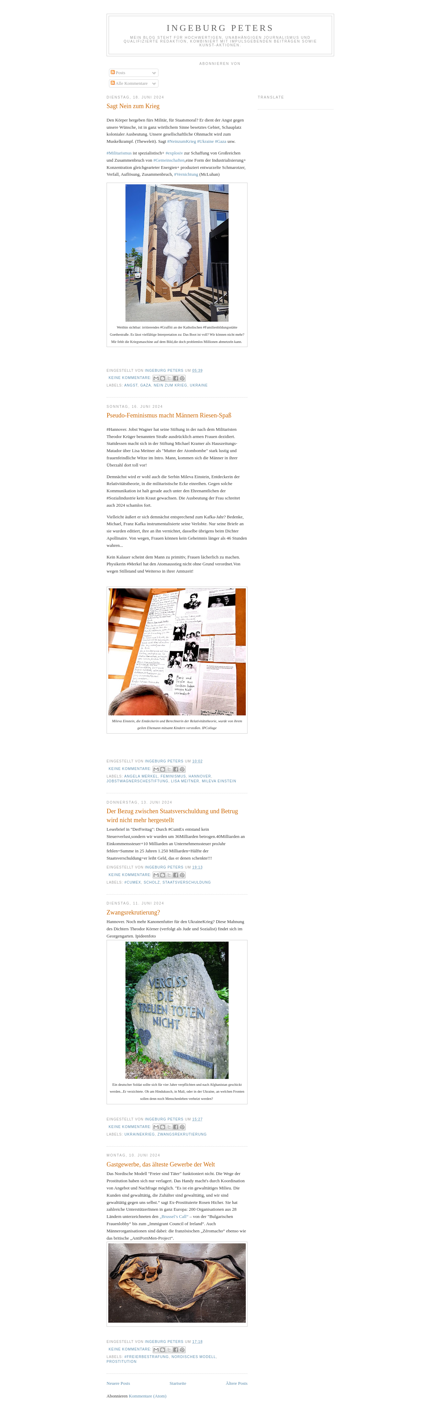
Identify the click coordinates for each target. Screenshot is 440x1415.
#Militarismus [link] (119, 153)
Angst (131, 385)
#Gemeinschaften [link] (169, 160)
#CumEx (132, 882)
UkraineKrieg (139, 1134)
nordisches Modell (194, 1357)
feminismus (173, 776)
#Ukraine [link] (205, 141)
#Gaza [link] (220, 141)
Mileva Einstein (219, 781)
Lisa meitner (185, 781)
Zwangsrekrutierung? (133, 912)
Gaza (145, 385)
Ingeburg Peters (220, 28)
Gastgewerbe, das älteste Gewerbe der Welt (161, 1164)
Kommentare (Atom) (147, 1396)
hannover (200, 776)
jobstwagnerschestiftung (137, 781)
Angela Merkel (141, 776)
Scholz (152, 882)
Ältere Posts (237, 1383)
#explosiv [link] (174, 153)
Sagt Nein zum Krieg (133, 106)
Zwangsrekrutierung (182, 1134)
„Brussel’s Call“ (174, 1216)
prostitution (122, 1362)
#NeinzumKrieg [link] (181, 141)
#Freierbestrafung (146, 1357)
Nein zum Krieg (170, 385)
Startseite (177, 1383)
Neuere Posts (118, 1383)
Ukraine (199, 385)
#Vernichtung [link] (186, 174)
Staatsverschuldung (187, 882)
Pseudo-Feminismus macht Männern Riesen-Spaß (169, 415)
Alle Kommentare (129, 83)
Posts (118, 72)
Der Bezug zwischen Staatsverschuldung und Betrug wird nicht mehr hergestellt (172, 815)
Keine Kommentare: (131, 378)
